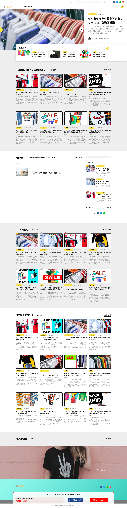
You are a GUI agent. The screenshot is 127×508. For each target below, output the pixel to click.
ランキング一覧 (107, 229)
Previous (81, 29)
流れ (66, 377)
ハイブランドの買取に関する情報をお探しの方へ (63, 494)
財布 (35, 52)
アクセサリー (91, 14)
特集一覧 (108, 438)
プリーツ (43, 127)
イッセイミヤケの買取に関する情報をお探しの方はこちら (83, 1)
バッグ (91, 127)
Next (1, 29)
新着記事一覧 (107, 315)
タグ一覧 (109, 207)
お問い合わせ (106, 1)
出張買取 (18, 134)
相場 (90, 377)
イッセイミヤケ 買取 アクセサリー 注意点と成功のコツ (103, 195)
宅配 (41, 134)
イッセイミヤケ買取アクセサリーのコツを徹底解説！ (103, 169)
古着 (91, 89)
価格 (90, 96)
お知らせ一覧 (78, 157)
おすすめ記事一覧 (106, 69)
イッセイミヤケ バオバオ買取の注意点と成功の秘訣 (103, 182)
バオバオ (19, 127)
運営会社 (99, 1)
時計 (67, 127)
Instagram (100, 470)
